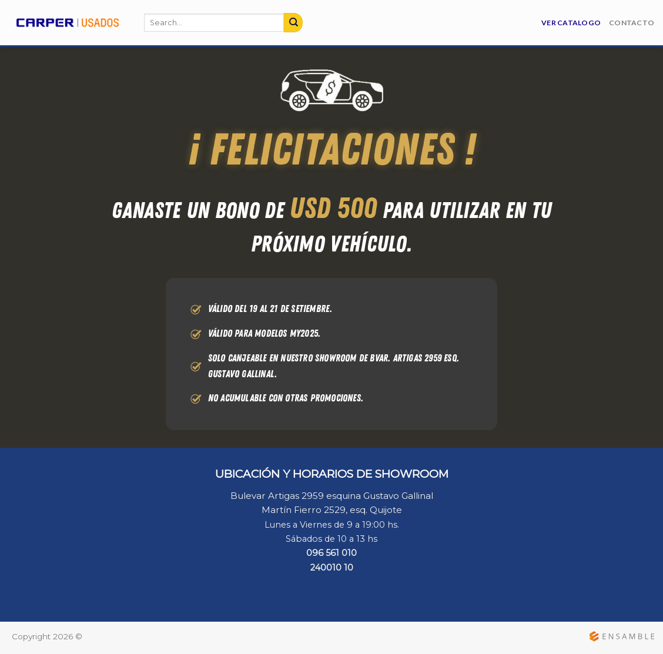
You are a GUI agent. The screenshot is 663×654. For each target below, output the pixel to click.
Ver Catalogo (571, 22)
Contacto (631, 22)
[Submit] (293, 22)
